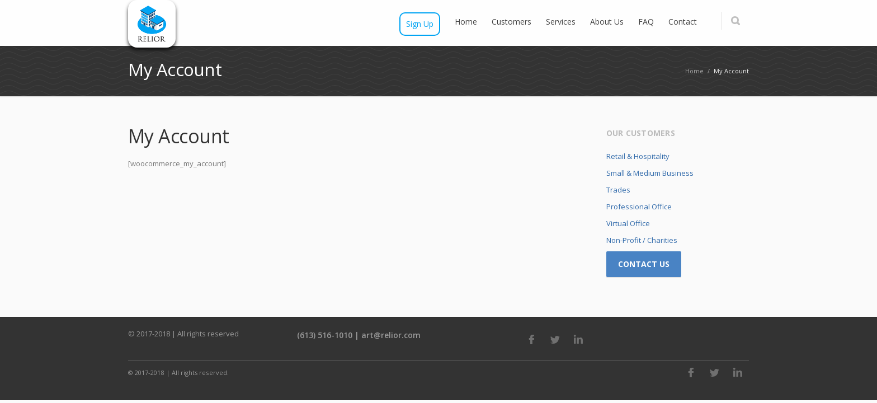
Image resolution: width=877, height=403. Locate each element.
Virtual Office (628, 223)
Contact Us (643, 264)
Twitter (555, 339)
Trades (618, 190)
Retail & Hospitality (637, 156)
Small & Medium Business (650, 173)
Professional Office (639, 207)
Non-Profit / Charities (641, 240)
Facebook (531, 339)
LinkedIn (578, 339)
